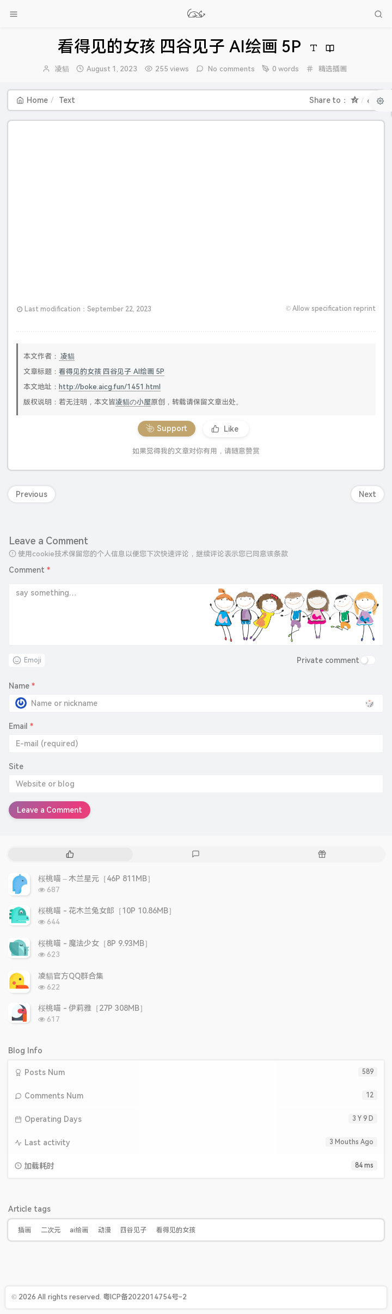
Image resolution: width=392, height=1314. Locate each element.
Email (21, 726)
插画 (24, 1230)
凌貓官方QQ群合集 (70, 976)
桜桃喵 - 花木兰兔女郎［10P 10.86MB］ (107, 910)
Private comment (328, 660)
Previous (31, 494)
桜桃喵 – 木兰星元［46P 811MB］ (96, 878)
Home (32, 100)
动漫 (104, 1230)
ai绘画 (79, 1230)
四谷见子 (133, 1230)
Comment (29, 570)
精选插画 (332, 69)
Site (16, 766)
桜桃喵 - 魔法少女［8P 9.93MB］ (95, 943)
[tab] (70, 854)
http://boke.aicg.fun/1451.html (110, 387)
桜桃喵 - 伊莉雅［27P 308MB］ (92, 1008)
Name (22, 685)
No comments (230, 69)
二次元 (50, 1230)
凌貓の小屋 (133, 402)
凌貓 (62, 69)
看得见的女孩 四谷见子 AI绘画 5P (111, 371)
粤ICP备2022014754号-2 (145, 1297)
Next (367, 494)
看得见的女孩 (175, 1230)
